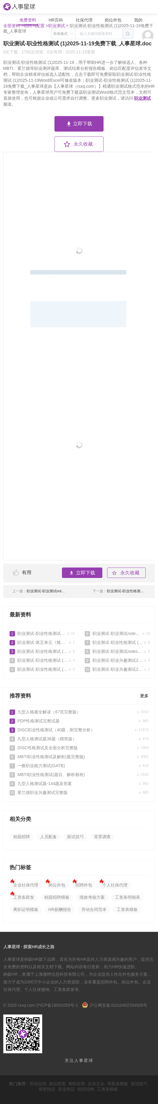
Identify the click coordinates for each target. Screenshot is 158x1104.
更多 (144, 695)
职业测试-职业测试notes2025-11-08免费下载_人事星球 (39, 591)
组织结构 (86, 1089)
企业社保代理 (25, 885)
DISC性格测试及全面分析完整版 (79, 748)
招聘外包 (83, 885)
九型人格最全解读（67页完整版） (79, 712)
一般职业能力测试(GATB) (79, 766)
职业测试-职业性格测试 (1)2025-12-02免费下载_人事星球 (42, 651)
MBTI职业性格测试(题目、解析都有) (79, 775)
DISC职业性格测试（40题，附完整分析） (79, 730)
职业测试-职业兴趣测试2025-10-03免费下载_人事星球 (117, 660)
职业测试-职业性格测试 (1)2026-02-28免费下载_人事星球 (42, 633)
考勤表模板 (117, 1083)
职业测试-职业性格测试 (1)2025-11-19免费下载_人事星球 (42, 669)
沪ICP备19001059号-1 (57, 1005)
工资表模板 (127, 909)
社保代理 (84, 20)
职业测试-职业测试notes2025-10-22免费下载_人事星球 (117, 651)
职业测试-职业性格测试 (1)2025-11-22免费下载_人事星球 (119, 591)
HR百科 (56, 20)
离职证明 (76, 1083)
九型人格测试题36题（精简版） (79, 739)
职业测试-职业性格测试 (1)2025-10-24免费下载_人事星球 (117, 642)
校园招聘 (21, 836)
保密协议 (47, 1089)
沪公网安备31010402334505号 (114, 1005)
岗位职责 (57, 1083)
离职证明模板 (25, 909)
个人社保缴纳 (36, 989)
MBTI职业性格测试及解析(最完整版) (79, 757)
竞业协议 (66, 1089)
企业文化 (96, 1083)
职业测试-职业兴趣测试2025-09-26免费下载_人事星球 (117, 669)
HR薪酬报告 (59, 909)
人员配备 (48, 836)
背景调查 (102, 836)
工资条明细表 (127, 897)
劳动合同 (38, 1083)
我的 (138, 20)
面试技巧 (75, 836)
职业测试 (142, 98)
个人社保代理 (114, 885)
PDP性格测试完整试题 (79, 721)
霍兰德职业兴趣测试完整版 (79, 792)
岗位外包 (113, 20)
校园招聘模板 (56, 897)
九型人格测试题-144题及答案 (79, 784)
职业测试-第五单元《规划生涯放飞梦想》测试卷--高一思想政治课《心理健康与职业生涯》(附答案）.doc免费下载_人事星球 (42, 642)
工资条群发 (23, 897)
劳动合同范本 (94, 909)
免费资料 (28, 20)
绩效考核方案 (92, 897)
